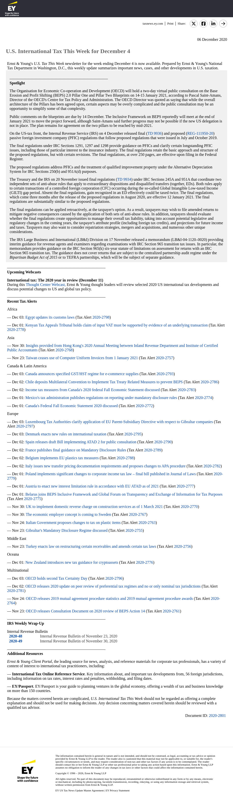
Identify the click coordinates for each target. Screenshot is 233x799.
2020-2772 (144, 406)
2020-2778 (15, 329)
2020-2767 (137, 514)
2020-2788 (124, 458)
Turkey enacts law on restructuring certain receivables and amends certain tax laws (91, 546)
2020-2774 (203, 398)
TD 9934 (124, 179)
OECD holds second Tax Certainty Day (56, 578)
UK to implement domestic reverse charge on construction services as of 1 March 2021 (94, 506)
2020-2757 (164, 358)
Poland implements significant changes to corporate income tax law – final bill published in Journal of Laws (110, 474)
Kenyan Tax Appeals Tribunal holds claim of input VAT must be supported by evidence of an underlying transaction (116, 325)
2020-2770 (189, 506)
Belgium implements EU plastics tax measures (62, 458)
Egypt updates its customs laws (49, 317)
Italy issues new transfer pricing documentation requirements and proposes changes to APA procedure (105, 466)
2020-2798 (100, 317)
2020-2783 (186, 390)
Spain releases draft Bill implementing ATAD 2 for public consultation (80, 442)
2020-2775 (32, 499)
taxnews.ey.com (153, 23)
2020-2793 (165, 374)
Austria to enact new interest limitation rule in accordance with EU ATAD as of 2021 (92, 486)
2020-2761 (171, 611)
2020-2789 (152, 450)
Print (170, 23)
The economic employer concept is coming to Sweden (68, 514)
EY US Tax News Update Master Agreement (79, 790)
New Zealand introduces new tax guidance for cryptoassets (71, 562)
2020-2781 (15, 591)
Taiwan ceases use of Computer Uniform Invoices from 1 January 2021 (82, 358)
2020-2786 (209, 382)
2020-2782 (212, 466)
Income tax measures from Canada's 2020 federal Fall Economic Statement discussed (92, 390)
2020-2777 (185, 486)
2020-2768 (64, 350)
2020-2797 (24, 426)
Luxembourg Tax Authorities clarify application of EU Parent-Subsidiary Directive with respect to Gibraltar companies (119, 422)
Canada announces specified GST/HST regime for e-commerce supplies (81, 374)
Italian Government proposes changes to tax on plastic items (73, 522)
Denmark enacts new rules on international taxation (65, 434)
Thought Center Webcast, (46, 284)
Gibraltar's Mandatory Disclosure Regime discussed (67, 530)
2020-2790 (162, 442)
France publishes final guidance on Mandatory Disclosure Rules (75, 450)
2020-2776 (144, 562)
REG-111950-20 (200, 133)
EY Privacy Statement (118, 790)
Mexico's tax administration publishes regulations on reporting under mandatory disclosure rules (101, 398)
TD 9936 (154, 133)
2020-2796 (113, 578)
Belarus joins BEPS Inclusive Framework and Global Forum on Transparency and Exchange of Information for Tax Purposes (123, 494)
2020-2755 (134, 530)
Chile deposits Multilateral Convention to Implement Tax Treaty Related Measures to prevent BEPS (104, 382)
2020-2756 (182, 546)
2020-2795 (132, 434)
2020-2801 (217, 715)
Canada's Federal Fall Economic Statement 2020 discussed (71, 406)
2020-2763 (147, 522)
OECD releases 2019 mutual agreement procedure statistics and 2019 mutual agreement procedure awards (109, 598)
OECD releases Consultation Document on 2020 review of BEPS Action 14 (85, 611)
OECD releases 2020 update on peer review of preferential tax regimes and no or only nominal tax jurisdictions (113, 586)
